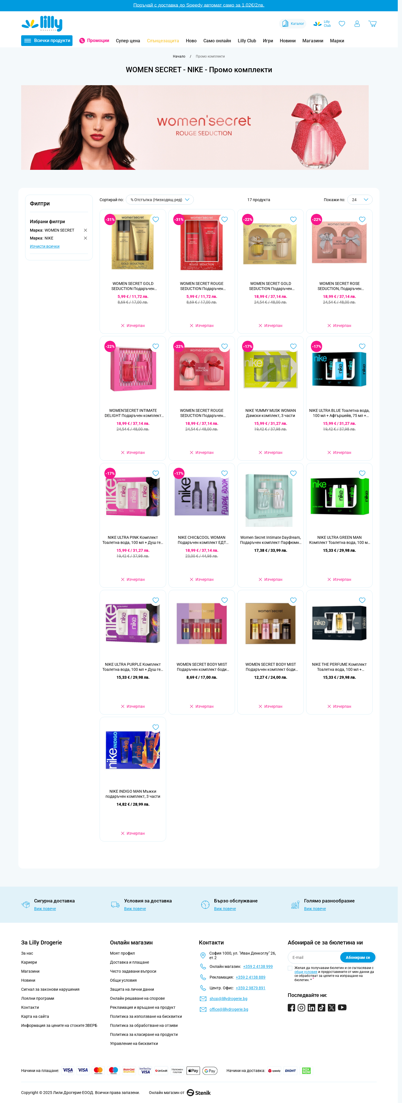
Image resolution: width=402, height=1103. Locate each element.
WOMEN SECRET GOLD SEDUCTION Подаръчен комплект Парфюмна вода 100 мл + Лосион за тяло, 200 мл (270, 286)
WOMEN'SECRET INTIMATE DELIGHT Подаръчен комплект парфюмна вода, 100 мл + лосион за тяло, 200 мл (133, 413)
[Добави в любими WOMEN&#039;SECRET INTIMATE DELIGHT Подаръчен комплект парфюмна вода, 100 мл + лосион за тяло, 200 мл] (155, 346)
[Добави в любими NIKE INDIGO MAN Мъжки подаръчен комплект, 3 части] (155, 727)
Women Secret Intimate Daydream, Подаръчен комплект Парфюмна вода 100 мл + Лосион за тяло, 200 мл (270, 540)
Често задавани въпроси (133, 971)
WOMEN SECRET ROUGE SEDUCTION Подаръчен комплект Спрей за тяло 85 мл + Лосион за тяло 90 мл (201, 286)
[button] (59, 206)
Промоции (98, 40)
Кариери (29, 962)
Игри (268, 40)
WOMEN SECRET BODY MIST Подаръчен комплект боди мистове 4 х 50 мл (270, 667)
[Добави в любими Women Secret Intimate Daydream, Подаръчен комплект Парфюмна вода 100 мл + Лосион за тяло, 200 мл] (293, 473)
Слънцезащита (163, 40)
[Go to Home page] (42, 23)
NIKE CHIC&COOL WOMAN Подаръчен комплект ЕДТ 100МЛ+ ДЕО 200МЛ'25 (202, 540)
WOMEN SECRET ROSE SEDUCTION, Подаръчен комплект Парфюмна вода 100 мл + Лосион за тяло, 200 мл (339, 286)
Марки (337, 40)
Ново (191, 40)
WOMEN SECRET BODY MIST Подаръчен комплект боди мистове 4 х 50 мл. (202, 667)
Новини (288, 40)
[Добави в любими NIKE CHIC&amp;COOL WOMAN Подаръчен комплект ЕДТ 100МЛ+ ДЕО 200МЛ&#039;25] (224, 473)
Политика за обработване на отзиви (144, 1025)
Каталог (292, 23)
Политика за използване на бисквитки (146, 1016)
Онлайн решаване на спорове (137, 998)
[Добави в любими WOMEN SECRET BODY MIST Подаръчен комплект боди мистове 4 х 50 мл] (293, 600)
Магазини (312, 40)
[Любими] (342, 23)
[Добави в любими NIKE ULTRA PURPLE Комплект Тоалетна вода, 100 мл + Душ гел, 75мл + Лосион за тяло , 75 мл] (155, 600)
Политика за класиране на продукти (144, 1034)
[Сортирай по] (160, 200)
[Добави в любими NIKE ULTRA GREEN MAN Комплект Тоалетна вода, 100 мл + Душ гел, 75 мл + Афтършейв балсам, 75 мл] (362, 473)
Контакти (30, 1007)
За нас (27, 953)
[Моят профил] (357, 23)
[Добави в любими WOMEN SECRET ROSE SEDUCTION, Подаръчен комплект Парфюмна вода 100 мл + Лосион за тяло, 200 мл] (362, 219)
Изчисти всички (45, 246)
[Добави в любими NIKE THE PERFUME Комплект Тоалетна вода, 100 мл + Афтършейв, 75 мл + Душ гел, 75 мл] (362, 600)
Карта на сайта (35, 1016)
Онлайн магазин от (180, 1092)
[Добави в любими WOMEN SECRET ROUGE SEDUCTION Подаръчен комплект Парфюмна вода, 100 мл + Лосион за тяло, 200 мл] (224, 346)
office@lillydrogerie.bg (229, 1009)
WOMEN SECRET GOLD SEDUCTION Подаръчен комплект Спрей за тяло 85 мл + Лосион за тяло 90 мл (132, 286)
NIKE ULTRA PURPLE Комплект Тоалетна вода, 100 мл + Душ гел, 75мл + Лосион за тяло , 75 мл (133, 667)
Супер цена (128, 40)
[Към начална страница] (179, 56)
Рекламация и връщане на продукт (143, 1007)
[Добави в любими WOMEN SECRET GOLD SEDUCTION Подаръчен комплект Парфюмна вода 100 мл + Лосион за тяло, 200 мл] (293, 219)
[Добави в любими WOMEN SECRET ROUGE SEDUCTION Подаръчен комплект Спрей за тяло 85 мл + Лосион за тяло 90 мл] (224, 219)
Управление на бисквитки (134, 1043)
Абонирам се (358, 957)
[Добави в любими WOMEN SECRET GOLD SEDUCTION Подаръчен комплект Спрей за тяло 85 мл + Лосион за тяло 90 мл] (155, 219)
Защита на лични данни (132, 989)
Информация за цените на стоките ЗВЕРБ (59, 1025)
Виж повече (45, 908)
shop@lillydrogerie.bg (228, 998)
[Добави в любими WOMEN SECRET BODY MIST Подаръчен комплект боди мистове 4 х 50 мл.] (224, 600)
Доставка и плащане (129, 962)
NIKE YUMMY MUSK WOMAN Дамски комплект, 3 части (270, 413)
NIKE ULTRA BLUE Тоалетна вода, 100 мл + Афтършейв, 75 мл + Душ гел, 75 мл (339, 413)
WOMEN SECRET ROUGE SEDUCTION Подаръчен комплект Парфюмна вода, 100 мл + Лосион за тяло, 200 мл (202, 413)
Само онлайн (217, 40)
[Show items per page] (360, 200)
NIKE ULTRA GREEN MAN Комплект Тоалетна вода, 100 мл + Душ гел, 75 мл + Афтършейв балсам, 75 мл (339, 540)
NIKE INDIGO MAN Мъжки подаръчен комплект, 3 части (133, 794)
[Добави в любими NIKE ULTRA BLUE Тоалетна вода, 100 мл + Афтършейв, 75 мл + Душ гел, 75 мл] (362, 346)
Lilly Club (247, 40)
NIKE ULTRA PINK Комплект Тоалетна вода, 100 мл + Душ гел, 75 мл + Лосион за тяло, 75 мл (133, 540)
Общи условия (123, 980)
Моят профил (122, 953)
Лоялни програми (37, 998)
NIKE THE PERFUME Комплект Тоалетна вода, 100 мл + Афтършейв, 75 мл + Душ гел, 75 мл (339, 667)
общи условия (306, 972)
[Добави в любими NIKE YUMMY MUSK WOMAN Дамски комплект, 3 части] (293, 346)
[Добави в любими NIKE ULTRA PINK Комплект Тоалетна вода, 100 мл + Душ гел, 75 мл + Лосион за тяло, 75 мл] (155, 473)
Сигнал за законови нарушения (50, 989)
